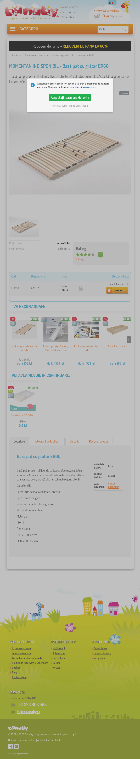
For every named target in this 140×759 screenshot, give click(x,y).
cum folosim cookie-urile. (84, 87)
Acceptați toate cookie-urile (70, 97)
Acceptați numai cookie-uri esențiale (70, 105)
